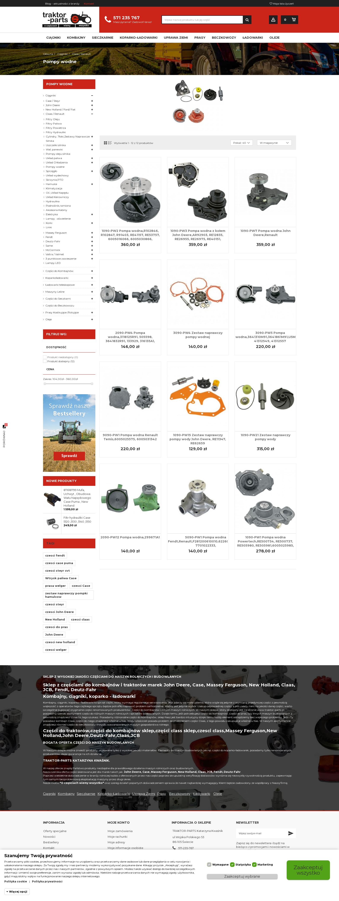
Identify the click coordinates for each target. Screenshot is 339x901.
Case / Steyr (53, 100)
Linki (49, 227)
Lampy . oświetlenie (58, 218)
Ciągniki (50, 95)
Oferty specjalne (55, 831)
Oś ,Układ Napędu (57, 192)
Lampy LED (53, 263)
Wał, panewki (54, 149)
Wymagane (220, 864)
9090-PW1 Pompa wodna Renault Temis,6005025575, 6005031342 (130, 437)
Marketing (265, 864)
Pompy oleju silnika (58, 153)
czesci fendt (55, 555)
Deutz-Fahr (53, 241)
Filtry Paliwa (54, 123)
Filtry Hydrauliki (56, 132)
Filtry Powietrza (56, 127)
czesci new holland (60, 642)
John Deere (53, 105)
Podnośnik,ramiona (58, 205)
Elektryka (52, 214)
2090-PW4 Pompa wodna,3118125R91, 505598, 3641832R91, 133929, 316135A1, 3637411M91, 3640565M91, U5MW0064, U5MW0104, (130, 341)
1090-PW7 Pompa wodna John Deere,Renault (265, 233)
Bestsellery (51, 842)
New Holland (55, 619)
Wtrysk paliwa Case (61, 578)
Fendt (49, 237)
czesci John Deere (59, 612)
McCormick (53, 250)
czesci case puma (59, 563)
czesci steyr (54, 604)
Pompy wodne (55, 166)
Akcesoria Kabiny (56, 210)
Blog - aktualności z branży (62, 3)
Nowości (49, 836)
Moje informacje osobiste (125, 848)
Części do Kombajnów (59, 271)
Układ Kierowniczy (57, 197)
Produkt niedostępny (62, 357)
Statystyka (243, 864)
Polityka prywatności (47, 881)
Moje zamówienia (120, 831)
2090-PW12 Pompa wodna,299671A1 (130, 537)
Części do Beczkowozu (59, 305)
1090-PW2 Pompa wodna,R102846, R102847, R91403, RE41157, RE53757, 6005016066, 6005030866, (130, 235)
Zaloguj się (273, 20)
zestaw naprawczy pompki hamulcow (66, 595)
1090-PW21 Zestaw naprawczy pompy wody (265, 437)
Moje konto (118, 822)
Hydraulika (52, 201)
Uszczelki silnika (56, 145)
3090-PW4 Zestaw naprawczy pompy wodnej (197, 335)
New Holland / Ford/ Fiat (60, 109)
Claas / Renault (55, 113)
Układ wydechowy (57, 175)
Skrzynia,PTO (54, 179)
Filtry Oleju (53, 119)
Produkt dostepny (61, 361)
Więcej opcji (18, 891)
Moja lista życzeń (282, 3)
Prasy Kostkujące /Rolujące (62, 312)
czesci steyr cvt (57, 570)
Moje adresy (116, 842)
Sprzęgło (51, 171)
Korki (49, 223)
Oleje (48, 319)
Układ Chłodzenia (57, 162)
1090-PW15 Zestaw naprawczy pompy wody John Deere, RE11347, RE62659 (198, 439)
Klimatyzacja (54, 188)
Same (49, 245)
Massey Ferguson (56, 232)
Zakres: (47, 379)
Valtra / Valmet (55, 254)
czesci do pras (56, 627)
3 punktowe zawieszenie (61, 258)
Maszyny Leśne (54, 291)
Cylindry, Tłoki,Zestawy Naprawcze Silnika (68, 138)
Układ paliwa (54, 158)
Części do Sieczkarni (58, 298)
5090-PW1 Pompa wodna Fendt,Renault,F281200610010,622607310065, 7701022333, (205, 541)
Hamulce (51, 184)
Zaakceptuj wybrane (242, 876)
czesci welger (56, 649)
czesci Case (81, 585)
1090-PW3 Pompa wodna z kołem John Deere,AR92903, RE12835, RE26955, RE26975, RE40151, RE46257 (197, 237)
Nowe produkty (61, 481)
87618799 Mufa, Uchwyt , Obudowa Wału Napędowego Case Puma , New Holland (77, 497)
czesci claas (80, 619)
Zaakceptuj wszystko (308, 870)
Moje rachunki (117, 836)
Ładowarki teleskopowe (60, 284)
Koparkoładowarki (56, 277)
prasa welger (55, 585)
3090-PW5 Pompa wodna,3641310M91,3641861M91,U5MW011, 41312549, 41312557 (270, 337)
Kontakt (89, 3)
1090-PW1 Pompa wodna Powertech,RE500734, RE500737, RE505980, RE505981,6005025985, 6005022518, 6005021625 (265, 543)
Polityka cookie (15, 881)
